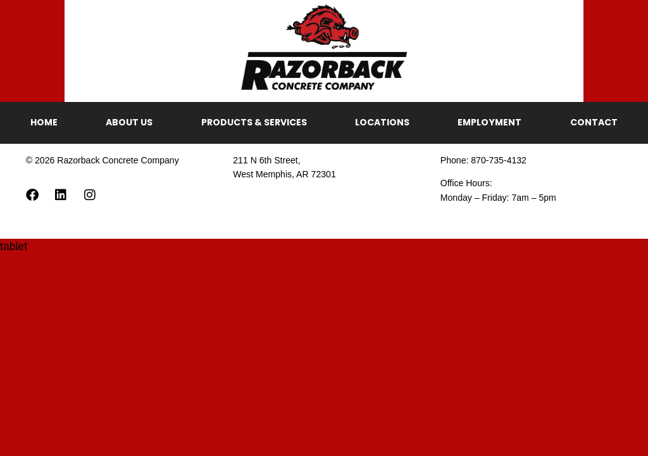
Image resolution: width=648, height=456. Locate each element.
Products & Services (254, 122)
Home (44, 122)
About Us (129, 122)
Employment (489, 122)
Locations (382, 122)
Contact (594, 122)
